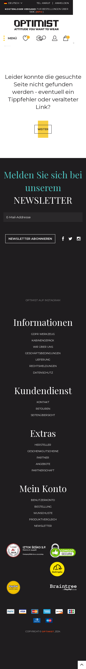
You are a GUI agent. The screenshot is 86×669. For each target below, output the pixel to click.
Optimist (48, 652)
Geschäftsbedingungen (43, 366)
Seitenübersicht (43, 430)
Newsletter (43, 545)
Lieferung (43, 372)
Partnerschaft (43, 488)
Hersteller (42, 460)
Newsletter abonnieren (30, 249)
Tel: (56, 3)
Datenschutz (42, 386)
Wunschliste (43, 531)
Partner (43, 474)
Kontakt (43, 416)
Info (78, 9)
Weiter (43, 138)
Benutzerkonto (43, 518)
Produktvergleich (43, 538)
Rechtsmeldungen (43, 379)
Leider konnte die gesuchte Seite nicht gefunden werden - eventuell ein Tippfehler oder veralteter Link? (39, 51)
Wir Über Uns (43, 359)
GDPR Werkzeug (43, 345)
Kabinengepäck (43, 352)
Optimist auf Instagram (43, 311)
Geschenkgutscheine (43, 467)
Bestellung (43, 525)
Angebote (42, 481)
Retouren (43, 423)
